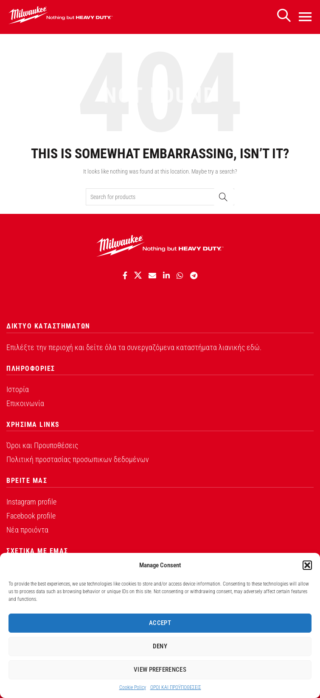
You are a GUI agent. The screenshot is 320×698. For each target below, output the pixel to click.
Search (223, 196)
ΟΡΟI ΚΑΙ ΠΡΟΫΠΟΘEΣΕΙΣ (175, 687)
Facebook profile (31, 515)
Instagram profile (31, 501)
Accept (160, 623)
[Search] (283, 15)
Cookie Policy (132, 687)
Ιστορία (17, 389)
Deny (160, 646)
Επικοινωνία (25, 403)
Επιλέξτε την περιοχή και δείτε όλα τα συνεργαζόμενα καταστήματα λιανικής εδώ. (133, 347)
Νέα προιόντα (27, 529)
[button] (307, 565)
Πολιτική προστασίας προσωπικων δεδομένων (77, 459)
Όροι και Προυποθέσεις (42, 445)
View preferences (160, 669)
